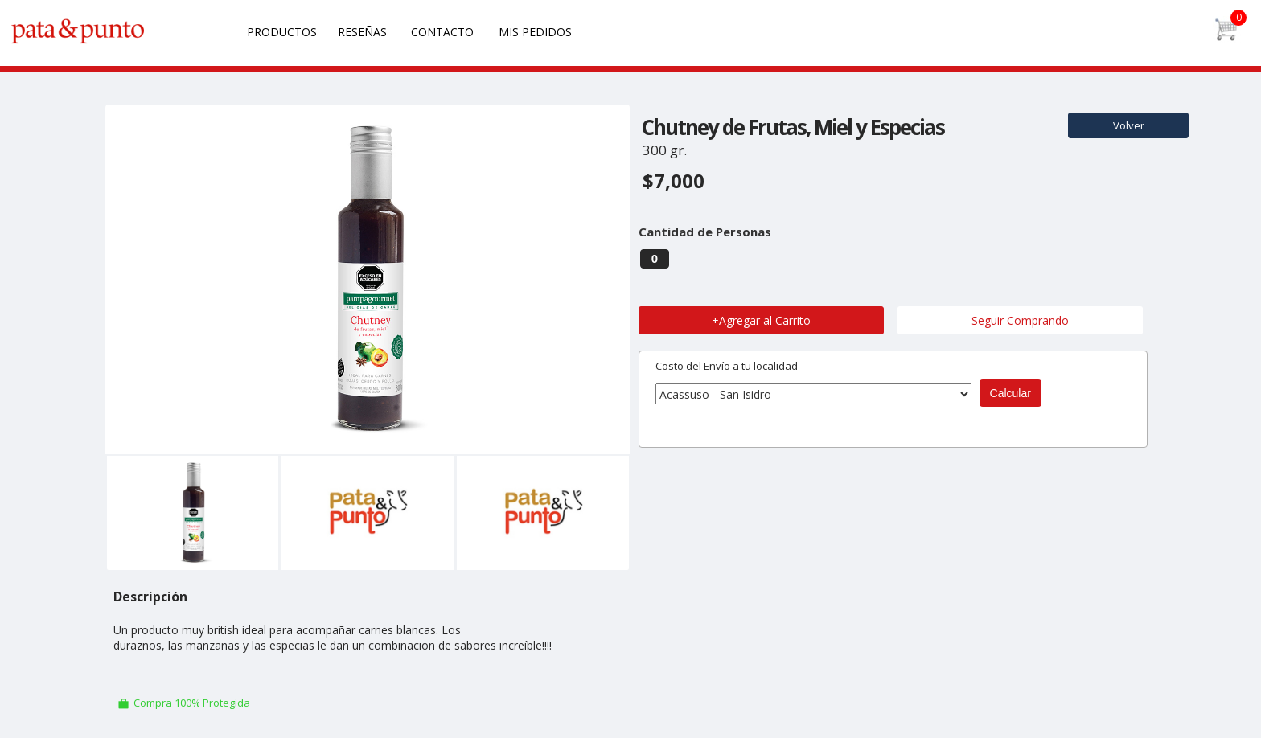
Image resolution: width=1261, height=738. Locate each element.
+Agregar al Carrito (761, 320)
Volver (1128, 125)
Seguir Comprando (1020, 320)
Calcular (1010, 393)
